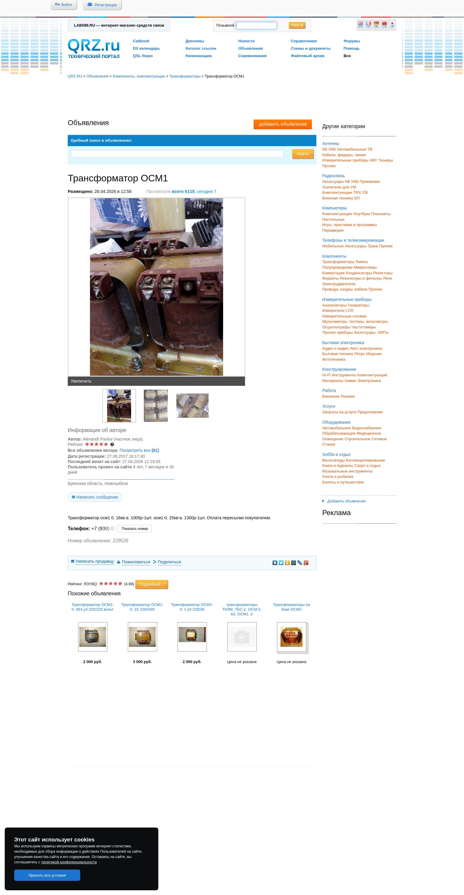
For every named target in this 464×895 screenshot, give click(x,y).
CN (384, 26)
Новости (246, 41)
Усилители (331, 187)
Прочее (329, 166)
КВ (324, 149)
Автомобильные (351, 149)
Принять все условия (47, 875)
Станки (328, 444)
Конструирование (339, 369)
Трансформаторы (185, 76)
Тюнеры (385, 160)
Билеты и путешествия (343, 482)
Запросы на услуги (339, 412)
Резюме (348, 396)
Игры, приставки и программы (349, 224)
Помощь (352, 48)
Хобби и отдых (336, 454)
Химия (350, 380)
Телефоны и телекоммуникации (353, 240)
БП (357, 198)
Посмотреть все (139, 450)
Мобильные (333, 246)
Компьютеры (334, 208)
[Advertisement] (232, 99)
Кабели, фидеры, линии (344, 155)
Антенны (330, 143)
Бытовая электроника (343, 342)
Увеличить (81, 381)
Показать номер (135, 529)
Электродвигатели (338, 284)
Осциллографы (336, 327)
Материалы (332, 380)
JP (392, 26)
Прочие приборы (337, 332)
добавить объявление (283, 124)
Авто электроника (366, 348)
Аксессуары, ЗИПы (371, 332)
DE (376, 26)
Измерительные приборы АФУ (349, 160)
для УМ (349, 187)
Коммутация (333, 273)
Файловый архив (307, 56)
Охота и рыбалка (337, 476)
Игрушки (373, 353)
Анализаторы (334, 305)
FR (368, 26)
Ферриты (330, 278)
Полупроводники (337, 267)
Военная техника (337, 198)
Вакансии (330, 396)
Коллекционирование (365, 460)
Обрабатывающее (338, 433)
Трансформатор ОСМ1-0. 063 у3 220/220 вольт (92, 607)
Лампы (361, 261)
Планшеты (380, 214)
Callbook (141, 41)
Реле (387, 278)
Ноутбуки (361, 214)
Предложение (370, 412)
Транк (373, 246)
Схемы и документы (311, 48)
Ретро (359, 353)
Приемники (370, 181)
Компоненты (334, 256)
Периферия (333, 230)
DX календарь (146, 48)
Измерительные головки (344, 316)
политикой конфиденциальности (69, 862)
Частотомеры (364, 327)
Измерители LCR (337, 310)
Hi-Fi (326, 375)
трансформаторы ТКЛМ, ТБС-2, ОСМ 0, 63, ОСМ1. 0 (241, 609)
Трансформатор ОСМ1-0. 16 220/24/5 (142, 607)
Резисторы (383, 273)
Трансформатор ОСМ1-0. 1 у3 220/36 (192, 607)
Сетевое (379, 439)
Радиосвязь (333, 175)
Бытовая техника (337, 353)
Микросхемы (365, 267)
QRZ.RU (75, 76)
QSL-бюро (143, 56)
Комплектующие (337, 214)
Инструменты (344, 375)
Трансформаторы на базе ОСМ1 (291, 607)
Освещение (332, 439)
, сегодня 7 (194, 191)
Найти (297, 25)
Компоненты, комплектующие (139, 76)
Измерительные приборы (346, 299)
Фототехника (333, 359)
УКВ (332, 149)
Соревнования (252, 56)
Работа (329, 390)
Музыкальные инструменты (347, 471)
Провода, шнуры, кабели (344, 289)
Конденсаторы (359, 273)
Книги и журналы (337, 465)
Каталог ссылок (201, 48)
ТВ (370, 149)
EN (360, 26)
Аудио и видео (335, 348)
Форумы (352, 41)
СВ (365, 192)
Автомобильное (336, 428)
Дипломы (195, 41)
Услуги (328, 406)
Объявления (250, 48)
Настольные (333, 219)
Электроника (369, 380)
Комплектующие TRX (341, 192)
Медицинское (369, 433)
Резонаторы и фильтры (361, 278)
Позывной (225, 25)
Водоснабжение (366, 428)
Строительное (357, 439)
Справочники (304, 41)
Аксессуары (333, 181)
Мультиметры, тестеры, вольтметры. (355, 321)
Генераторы (358, 305)
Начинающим (199, 56)
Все (347, 56)
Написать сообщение (97, 497)
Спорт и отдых (367, 465)
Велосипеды (333, 460)
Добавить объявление (344, 501)
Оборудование (336, 422)
